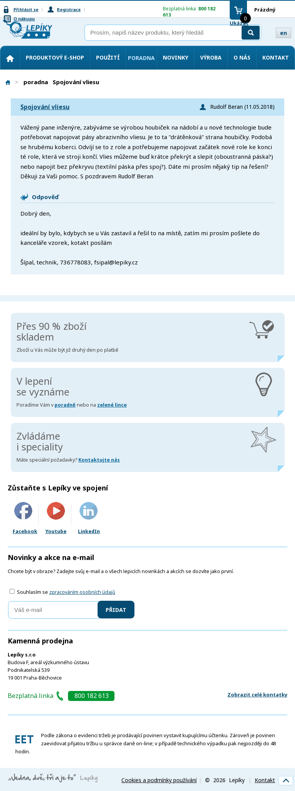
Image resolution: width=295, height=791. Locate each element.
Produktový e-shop (55, 57)
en (283, 33)
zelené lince (112, 405)
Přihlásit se (25, 9)
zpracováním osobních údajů (82, 592)
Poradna (141, 57)
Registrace (69, 9)
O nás (242, 57)
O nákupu (24, 19)
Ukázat (239, 23)
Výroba (211, 57)
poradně (65, 405)
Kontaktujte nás (99, 460)
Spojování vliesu (45, 107)
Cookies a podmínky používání (159, 780)
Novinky (175, 57)
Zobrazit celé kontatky (257, 694)
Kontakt (275, 57)
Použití (108, 57)
